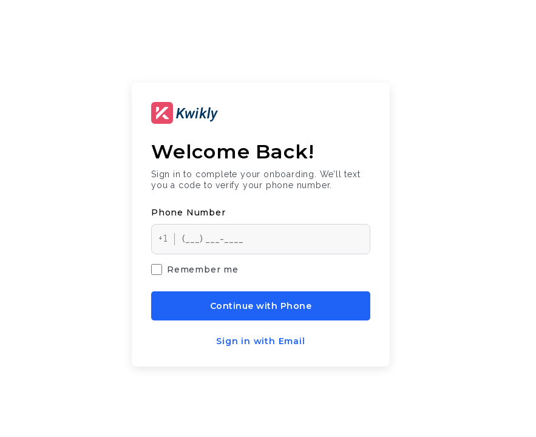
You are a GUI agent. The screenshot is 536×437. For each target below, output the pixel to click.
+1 (163, 238)
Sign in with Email (260, 341)
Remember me (195, 269)
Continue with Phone (260, 305)
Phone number (188, 212)
